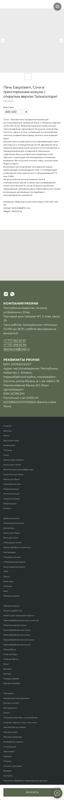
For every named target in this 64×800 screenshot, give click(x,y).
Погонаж (7, 450)
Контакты (8, 775)
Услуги (6, 712)
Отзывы (7, 761)
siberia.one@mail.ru (16, 349)
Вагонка (7, 431)
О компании (9, 746)
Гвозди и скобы (11, 703)
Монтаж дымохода (12, 737)
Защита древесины (12, 610)
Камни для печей (12, 464)
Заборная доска (11, 605)
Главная (7, 426)
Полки (6, 435)
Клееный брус (10, 654)
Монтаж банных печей (14, 727)
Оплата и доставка (12, 766)
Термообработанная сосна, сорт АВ (21, 620)
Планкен (7, 586)
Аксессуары (9, 445)
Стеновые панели (12, 557)
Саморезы (8, 693)
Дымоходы (8, 528)
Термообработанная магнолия (18, 639)
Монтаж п (8, 732)
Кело (5, 591)
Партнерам (8, 751)
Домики (7, 669)
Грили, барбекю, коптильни (17, 547)
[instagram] (5, 294)
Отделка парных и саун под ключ (20, 722)
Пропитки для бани (13, 474)
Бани (5, 664)
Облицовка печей (12, 542)
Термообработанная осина (16, 644)
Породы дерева (11, 678)
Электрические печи (13, 523)
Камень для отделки (13, 459)
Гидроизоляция (11, 498)
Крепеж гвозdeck (11, 683)
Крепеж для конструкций (16, 698)
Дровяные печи (11, 518)
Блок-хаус (8, 581)
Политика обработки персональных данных (25, 780)
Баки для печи (10, 537)
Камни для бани (11, 533)
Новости (7, 756)
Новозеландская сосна (14, 625)
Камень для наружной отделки (18, 615)
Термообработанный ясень (17, 630)
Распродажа (9, 552)
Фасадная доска (11, 595)
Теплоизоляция (11, 493)
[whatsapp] (12, 294)
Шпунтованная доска (14, 566)
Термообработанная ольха (16, 634)
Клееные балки (10, 659)
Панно (6, 576)
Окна (6, 455)
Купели (7, 508)
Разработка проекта (13, 741)
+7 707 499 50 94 (14, 344)
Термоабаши (9, 649)
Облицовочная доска (14, 562)
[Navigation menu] (57, 6)
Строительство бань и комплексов (20, 717)
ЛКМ (5, 571)
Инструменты (10, 708)
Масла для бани (11, 479)
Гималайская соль (12, 484)
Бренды (7, 673)
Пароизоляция (11, 489)
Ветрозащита (10, 503)
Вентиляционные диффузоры (18, 469)
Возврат (7, 770)
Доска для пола (11, 440)
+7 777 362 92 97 (14, 340)
